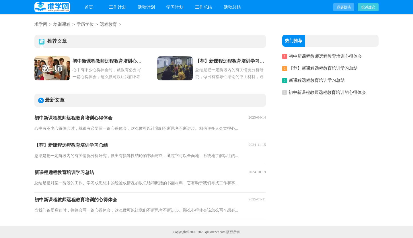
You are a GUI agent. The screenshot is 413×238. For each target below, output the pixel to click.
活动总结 (232, 7)
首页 (89, 7)
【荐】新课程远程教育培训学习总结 (71, 144)
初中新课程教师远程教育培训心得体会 (73, 117)
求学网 (40, 24)
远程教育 (108, 24)
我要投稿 (344, 7)
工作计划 (117, 7)
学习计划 (175, 7)
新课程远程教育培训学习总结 (64, 172)
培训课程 (62, 24)
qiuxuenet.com (215, 232)
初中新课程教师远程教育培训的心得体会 (75, 199)
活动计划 (146, 7)
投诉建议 (368, 7)
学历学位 (85, 24)
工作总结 (203, 7)
